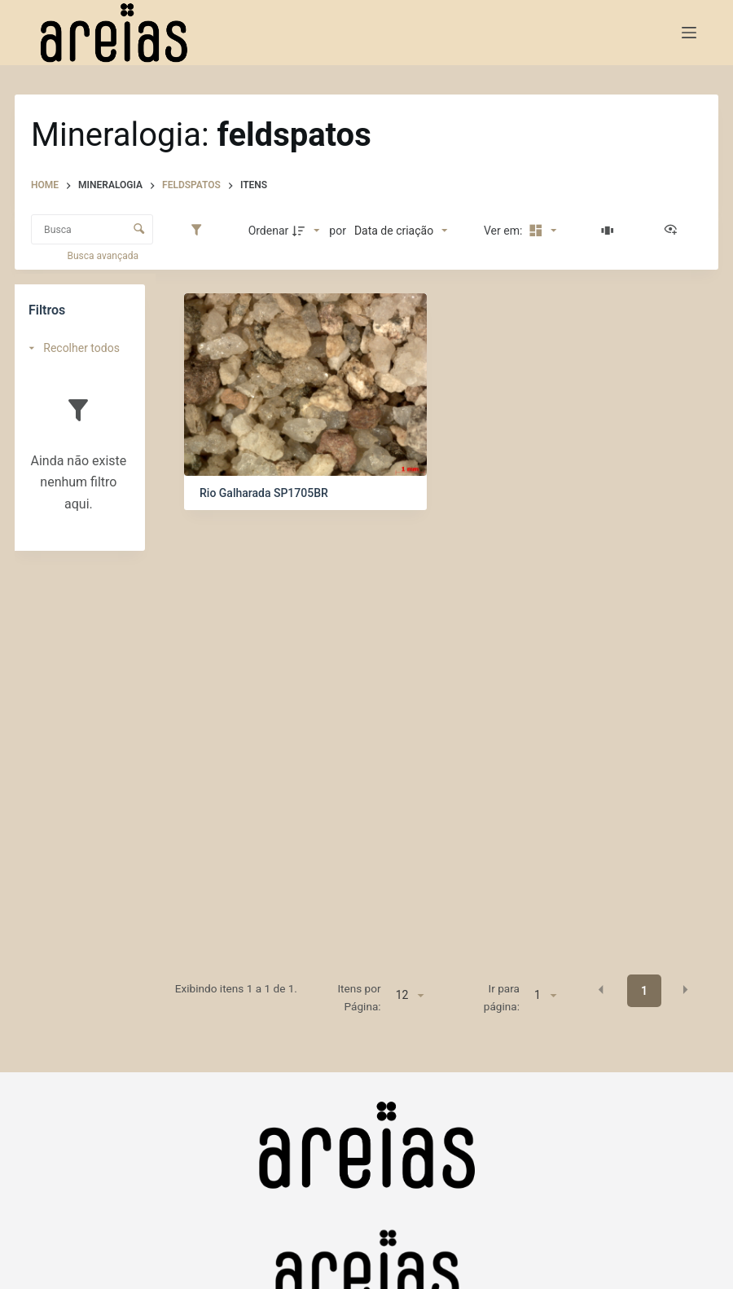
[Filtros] (200, 230)
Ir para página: (502, 997)
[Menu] (689, 32)
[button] (601, 990)
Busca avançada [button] (104, 256)
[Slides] (610, 230)
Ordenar (268, 230)
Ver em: (504, 230)
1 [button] (644, 990)
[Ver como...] (674, 230)
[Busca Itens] (92, 229)
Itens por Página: (358, 997)
